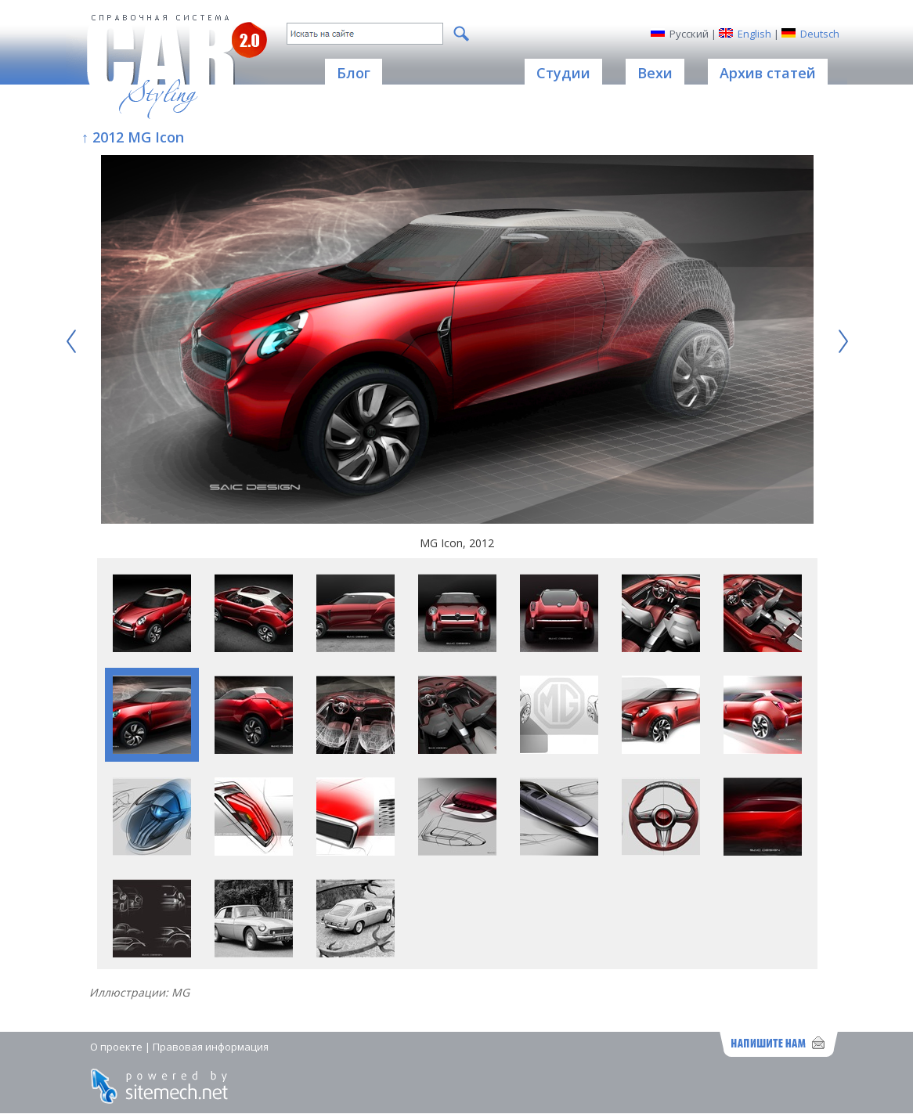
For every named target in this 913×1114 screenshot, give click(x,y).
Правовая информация (211, 1047)
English (754, 34)
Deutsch (819, 34)
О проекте (116, 1047)
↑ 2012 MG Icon (132, 137)
